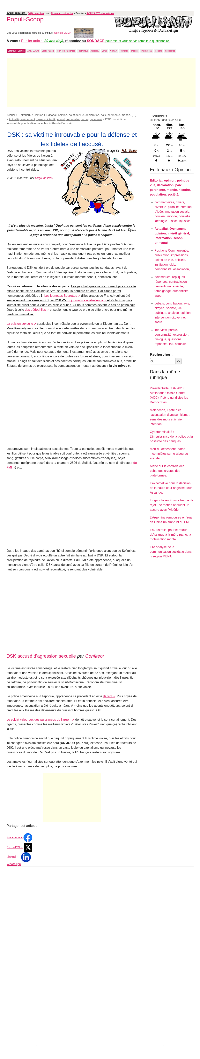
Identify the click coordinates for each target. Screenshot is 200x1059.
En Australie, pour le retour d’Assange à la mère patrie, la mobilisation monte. (170, 534)
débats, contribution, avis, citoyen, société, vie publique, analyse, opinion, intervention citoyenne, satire (173, 313)
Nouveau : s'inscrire (62, 13)
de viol (107, 696)
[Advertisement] (101, 82)
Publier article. (32, 41)
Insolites (134, 51)
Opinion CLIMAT (73, 32)
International (146, 51)
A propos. (95, 51)
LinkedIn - (19, 856)
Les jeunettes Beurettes (60, 295)
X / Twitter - (20, 847)
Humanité (124, 51)
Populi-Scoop (25, 19)
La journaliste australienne (85, 300)
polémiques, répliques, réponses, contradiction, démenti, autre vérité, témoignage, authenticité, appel (172, 286)
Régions (158, 51)
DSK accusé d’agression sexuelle (41, 656)
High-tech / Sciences (66, 51)
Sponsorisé (170, 51)
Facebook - (20, 837)
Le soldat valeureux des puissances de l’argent (39, 719)
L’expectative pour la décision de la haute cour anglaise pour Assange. (171, 488)
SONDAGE (96, 41)
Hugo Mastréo (44, 178)
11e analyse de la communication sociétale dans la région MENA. (171, 551)
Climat (104, 51)
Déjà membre (36, 13)
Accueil (11, 115)
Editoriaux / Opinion (16, 51)
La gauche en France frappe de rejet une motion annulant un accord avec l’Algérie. (171, 505)
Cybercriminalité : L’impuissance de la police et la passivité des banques (171, 436)
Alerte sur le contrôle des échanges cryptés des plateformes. (167, 470)
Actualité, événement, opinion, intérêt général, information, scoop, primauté (55, 119)
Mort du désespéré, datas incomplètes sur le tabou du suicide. (169, 453)
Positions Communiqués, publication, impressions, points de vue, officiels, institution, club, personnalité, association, (172, 260)
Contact (113, 51)
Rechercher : (161, 354)
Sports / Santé (48, 51)
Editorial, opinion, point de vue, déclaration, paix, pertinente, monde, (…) (91, 115)
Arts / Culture (33, 51)
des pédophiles (35, 309)
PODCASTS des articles (100, 13)
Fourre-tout (82, 51)
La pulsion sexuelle (20, 323)
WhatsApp (14, 864)
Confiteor (94, 656)
